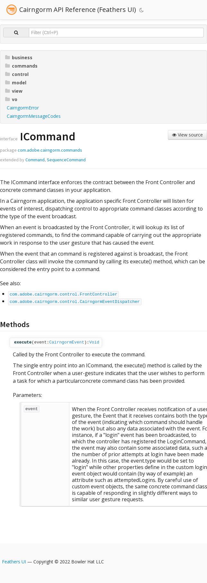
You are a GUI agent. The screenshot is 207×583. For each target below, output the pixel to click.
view (13, 91)
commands (21, 66)
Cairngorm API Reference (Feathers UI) (77, 9)
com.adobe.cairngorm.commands (50, 150)
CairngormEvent (66, 342)
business (18, 57)
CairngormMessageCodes (34, 116)
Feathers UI (14, 562)
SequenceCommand (66, 160)
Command (35, 160)
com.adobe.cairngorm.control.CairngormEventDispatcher (75, 301)
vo (11, 99)
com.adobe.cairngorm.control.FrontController (63, 294)
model (15, 83)
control (17, 74)
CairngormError (23, 108)
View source (187, 135)
